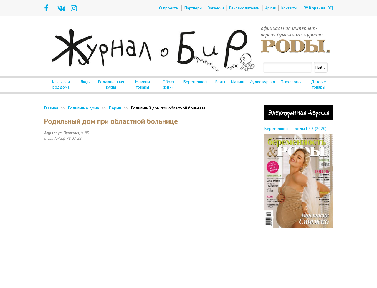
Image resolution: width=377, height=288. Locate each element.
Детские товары (318, 84)
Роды (220, 81)
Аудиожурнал (262, 81)
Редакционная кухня (111, 84)
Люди (86, 81)
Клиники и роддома (61, 84)
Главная (51, 108)
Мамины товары (142, 84)
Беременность (196, 81)
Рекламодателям (244, 8)
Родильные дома (83, 108)
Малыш (237, 81)
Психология (291, 81)
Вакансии (216, 8)
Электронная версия (298, 113)
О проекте (168, 8)
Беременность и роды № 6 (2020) (295, 128)
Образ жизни (168, 84)
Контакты (289, 8)
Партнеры (193, 8)
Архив (270, 8)
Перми (115, 108)
